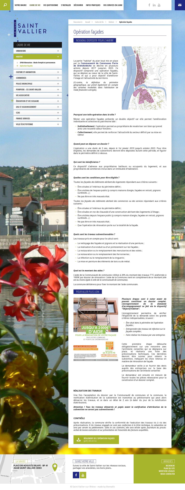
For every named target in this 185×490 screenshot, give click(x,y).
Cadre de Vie (35, 5)
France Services (23, 118)
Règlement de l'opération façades (96, 439)
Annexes (168, 461)
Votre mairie (20, 5)
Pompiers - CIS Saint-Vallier (28, 89)
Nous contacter (167, 474)
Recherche (170, 465)
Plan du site (169, 468)
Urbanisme (21, 50)
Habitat (19, 56)
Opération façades (26, 66)
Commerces (21, 77)
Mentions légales (167, 471)
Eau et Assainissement (26, 106)
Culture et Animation (25, 72)
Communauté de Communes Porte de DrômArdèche (95, 64)
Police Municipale (24, 83)
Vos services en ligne (112, 5)
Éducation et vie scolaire (27, 101)
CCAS (18, 112)
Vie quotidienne (50, 5)
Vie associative (22, 95)
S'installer (66, 5)
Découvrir (78, 5)
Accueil (87, 22)
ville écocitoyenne (24, 124)
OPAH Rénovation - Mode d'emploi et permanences (37, 62)
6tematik (110, 486)
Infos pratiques (93, 5)
